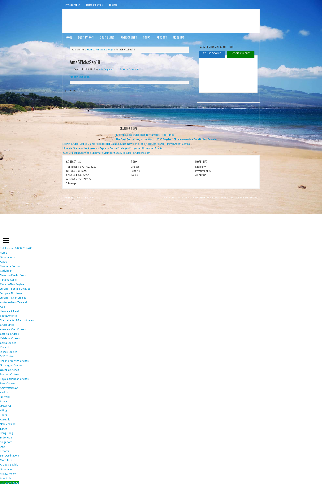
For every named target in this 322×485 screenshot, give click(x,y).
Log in (254, 197)
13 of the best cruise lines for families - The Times (145, 134)
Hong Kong (6, 433)
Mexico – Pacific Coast (13, 275)
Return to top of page (77, 197)
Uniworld (5, 406)
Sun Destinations (10, 455)
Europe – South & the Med (15, 288)
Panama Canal (8, 279)
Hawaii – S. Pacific (10, 311)
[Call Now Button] (9, 482)
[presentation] (212, 53)
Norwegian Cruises (11, 365)
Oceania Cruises (9, 369)
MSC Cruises (7, 356)
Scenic (3, 401)
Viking (3, 410)
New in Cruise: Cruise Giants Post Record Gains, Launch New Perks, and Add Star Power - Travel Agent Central (126, 143)
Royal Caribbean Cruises (14, 378)
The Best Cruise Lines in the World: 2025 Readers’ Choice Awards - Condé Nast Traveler (166, 139)
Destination (6, 469)
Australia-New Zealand (13, 302)
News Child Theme (195, 197)
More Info (179, 37)
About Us (200, 174)
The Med (113, 4)
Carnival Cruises (9, 333)
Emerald (5, 396)
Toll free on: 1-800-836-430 (16, 248)
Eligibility (200, 166)
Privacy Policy (73, 4)
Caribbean (6, 270)
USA (2, 446)
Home (69, 37)
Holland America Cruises (14, 360)
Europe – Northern (11, 293)
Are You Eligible (9, 464)
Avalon (4, 392)
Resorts (162, 37)
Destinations (86, 37)
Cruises (135, 166)
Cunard (4, 347)
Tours (147, 37)
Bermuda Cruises (10, 266)
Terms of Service (94, 4)
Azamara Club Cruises (13, 329)
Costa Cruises (8, 342)
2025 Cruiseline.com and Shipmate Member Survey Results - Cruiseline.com (106, 152)
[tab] (212, 53)
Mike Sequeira (106, 69)
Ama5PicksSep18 (80, 76)
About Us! (6, 478)
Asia (2, 306)
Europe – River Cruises (13, 297)
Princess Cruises (9, 374)
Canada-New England (12, 284)
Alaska (4, 261)
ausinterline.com (82, 21)
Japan (3, 428)
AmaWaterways (9, 387)
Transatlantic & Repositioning (17, 320)
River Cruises (129, 37)
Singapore (6, 442)
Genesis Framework (221, 197)
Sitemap (71, 183)
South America (8, 315)
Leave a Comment (129, 69)
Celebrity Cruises (10, 338)
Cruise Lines (107, 37)
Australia (5, 419)
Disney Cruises (8, 351)
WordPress (241, 197)
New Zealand (8, 424)
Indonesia (6, 437)
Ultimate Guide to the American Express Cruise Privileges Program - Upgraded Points (112, 148)
